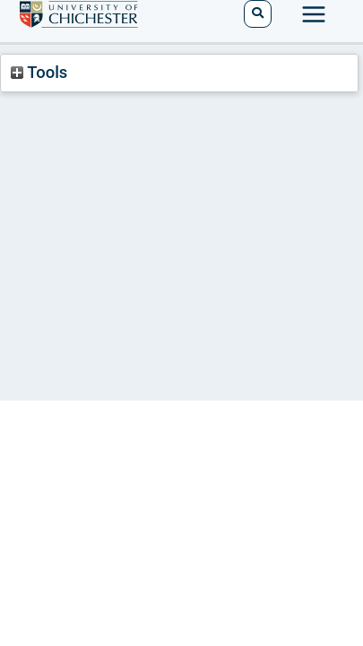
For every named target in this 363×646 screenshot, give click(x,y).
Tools (39, 72)
